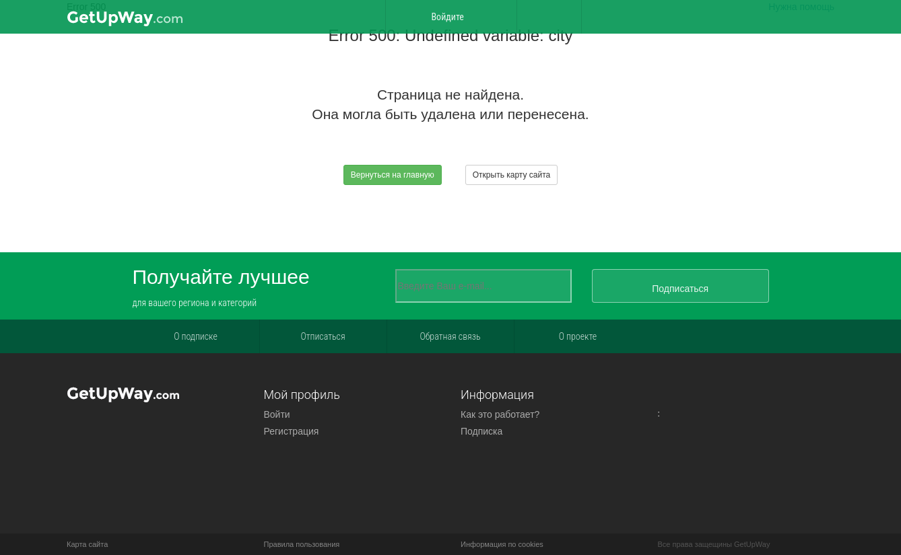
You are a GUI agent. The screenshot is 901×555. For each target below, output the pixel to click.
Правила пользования (302, 544)
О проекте (578, 336)
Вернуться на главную (392, 175)
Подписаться (680, 288)
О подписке (196, 336)
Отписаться (322, 336)
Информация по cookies (502, 544)
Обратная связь (450, 336)
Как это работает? (500, 414)
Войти (277, 414)
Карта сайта (87, 544)
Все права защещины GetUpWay (714, 544)
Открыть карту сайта (511, 175)
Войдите (450, 16)
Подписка (481, 431)
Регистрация (291, 431)
